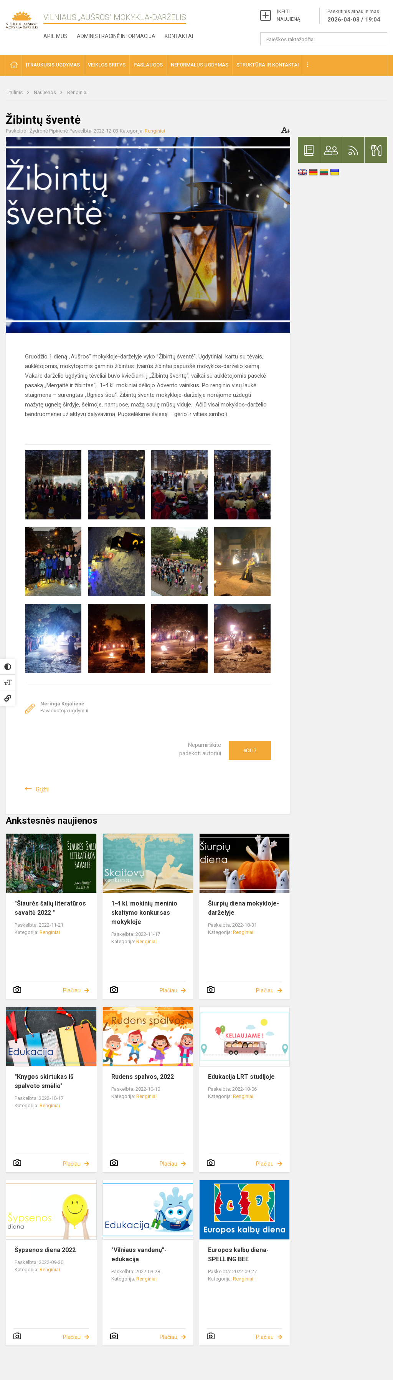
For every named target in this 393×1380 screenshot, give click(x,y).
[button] (13, 65)
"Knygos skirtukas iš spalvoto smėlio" (44, 1081)
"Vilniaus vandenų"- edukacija (139, 1254)
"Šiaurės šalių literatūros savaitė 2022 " (50, 908)
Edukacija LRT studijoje (241, 1076)
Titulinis (15, 92)
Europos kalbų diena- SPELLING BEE (238, 1254)
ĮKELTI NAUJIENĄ (288, 15)
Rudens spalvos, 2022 (142, 1076)
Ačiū (249, 750)
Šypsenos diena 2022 (45, 1250)
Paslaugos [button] (148, 65)
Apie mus (55, 36)
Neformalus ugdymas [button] (199, 65)
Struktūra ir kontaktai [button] (267, 65)
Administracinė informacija (116, 36)
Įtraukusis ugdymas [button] (53, 65)
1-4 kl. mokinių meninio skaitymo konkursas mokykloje (144, 913)
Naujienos (45, 92)
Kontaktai (179, 36)
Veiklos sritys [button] (106, 65)
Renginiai (77, 92)
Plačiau (72, 990)
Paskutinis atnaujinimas (353, 16)
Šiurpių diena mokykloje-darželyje (243, 908)
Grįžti (43, 789)
